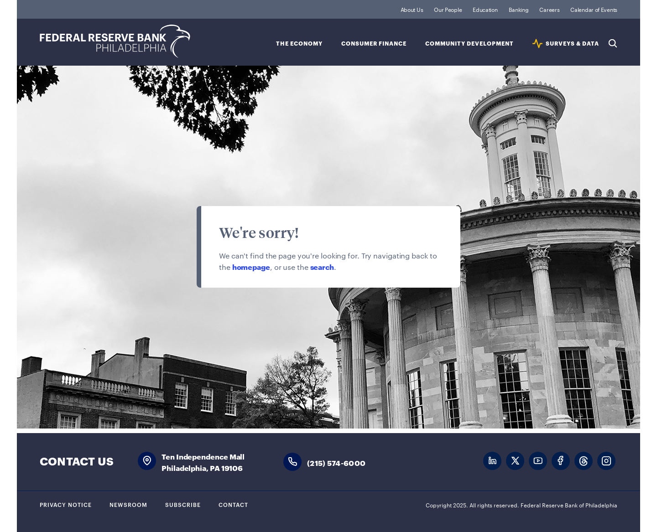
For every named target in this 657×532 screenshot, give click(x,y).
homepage (251, 266)
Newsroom (128, 504)
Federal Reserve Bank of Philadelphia (115, 41)
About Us (412, 9)
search (322, 266)
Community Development (469, 43)
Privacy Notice (66, 504)
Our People (448, 9)
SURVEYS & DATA (572, 43)
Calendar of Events (593, 9)
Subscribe (183, 504)
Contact (233, 504)
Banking (519, 9)
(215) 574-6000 (336, 462)
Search (612, 43)
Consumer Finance (374, 43)
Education (485, 9)
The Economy (299, 43)
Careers (549, 9)
